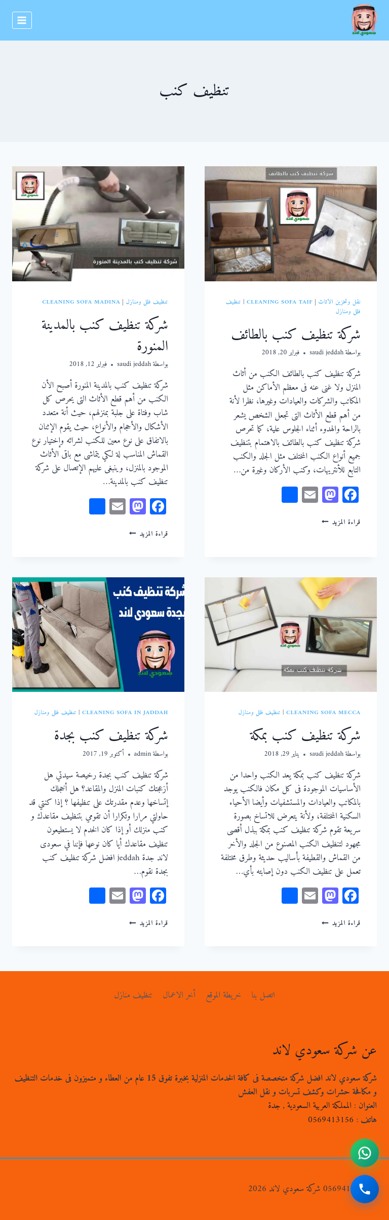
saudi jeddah (326, 353)
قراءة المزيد (341, 522)
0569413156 (331, 1120)
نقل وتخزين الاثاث (339, 302)
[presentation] (291, 223)
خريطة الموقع (223, 995)
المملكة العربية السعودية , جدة (310, 1106)
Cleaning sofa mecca (323, 713)
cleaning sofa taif (280, 302)
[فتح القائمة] (22, 20)
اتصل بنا (263, 995)
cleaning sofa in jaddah (125, 713)
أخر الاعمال (179, 995)
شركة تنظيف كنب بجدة (111, 731)
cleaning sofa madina (81, 302)
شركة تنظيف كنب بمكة (305, 731)
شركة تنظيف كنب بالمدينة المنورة (105, 331)
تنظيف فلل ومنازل (147, 302)
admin (142, 754)
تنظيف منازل (133, 995)
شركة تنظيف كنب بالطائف (296, 330)
